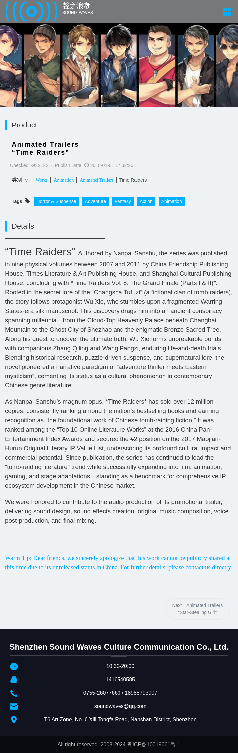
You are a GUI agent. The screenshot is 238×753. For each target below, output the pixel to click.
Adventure (95, 201)
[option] (119, 79)
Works (42, 180)
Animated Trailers (97, 180)
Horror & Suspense (56, 201)
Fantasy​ (123, 201)
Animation (64, 180)
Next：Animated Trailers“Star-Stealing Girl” (197, 609)
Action (146, 201)
